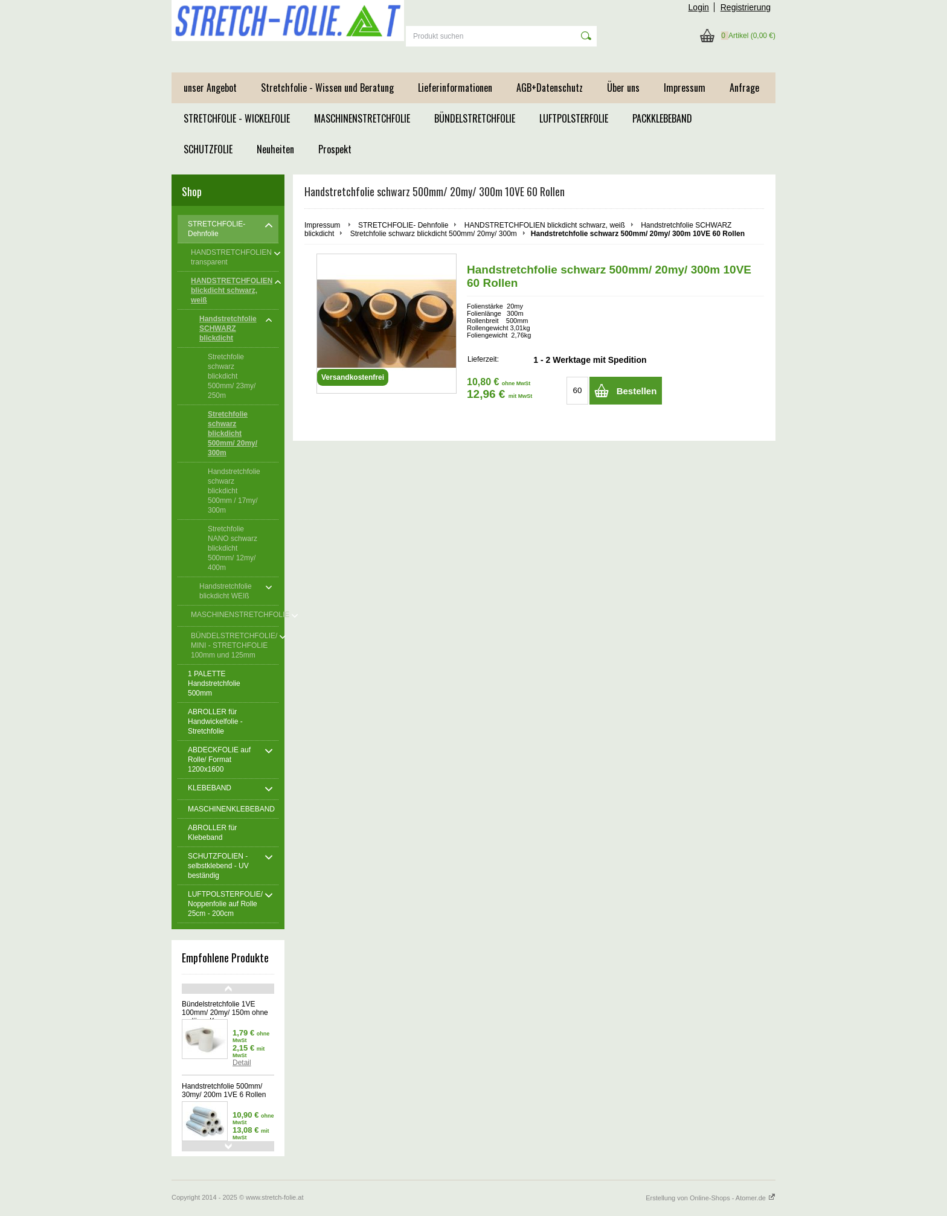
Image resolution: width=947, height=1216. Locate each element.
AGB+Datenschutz (549, 87)
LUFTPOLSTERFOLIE (573, 118)
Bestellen (637, 391)
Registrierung (746, 7)
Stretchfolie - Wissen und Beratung (327, 87)
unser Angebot (210, 87)
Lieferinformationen (455, 87)
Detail (242, 1062)
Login (699, 7)
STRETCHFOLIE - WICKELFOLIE (237, 118)
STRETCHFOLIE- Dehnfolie (403, 225)
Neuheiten (275, 149)
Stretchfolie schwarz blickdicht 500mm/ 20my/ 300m (433, 233)
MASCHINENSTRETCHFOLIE (362, 118)
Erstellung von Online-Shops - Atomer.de (710, 1198)
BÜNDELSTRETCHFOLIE (474, 118)
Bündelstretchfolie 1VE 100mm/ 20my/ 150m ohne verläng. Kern (225, 1012)
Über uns (623, 87)
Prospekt (335, 149)
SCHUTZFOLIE (208, 149)
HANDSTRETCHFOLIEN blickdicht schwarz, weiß (544, 225)
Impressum (684, 87)
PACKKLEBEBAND (662, 118)
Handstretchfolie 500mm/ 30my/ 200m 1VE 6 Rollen (224, 1090)
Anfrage (744, 87)
